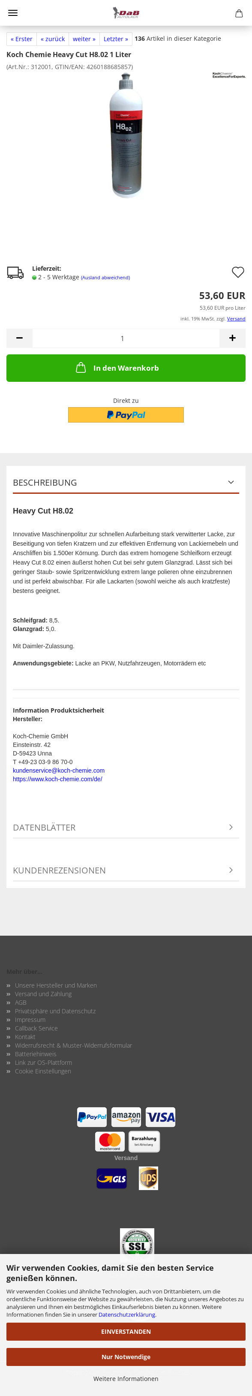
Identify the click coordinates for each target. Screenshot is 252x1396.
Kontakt (25, 1037)
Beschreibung (45, 482)
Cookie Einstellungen (43, 1071)
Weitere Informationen (126, 1379)
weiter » (84, 39)
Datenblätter (44, 827)
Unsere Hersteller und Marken (56, 985)
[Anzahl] (126, 338)
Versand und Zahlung (43, 994)
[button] (19, 338)
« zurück (53, 39)
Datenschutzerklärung (127, 1314)
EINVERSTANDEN (126, 1331)
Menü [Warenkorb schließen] (13, 12)
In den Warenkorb (116, 367)
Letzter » (116, 39)
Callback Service (36, 1028)
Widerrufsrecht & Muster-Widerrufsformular (73, 1045)
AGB (21, 1002)
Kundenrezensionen (59, 870)
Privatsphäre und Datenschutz (55, 1011)
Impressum (30, 1019)
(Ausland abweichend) (105, 277)
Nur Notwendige (126, 1357)
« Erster (22, 39)
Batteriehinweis (36, 1054)
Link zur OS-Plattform (43, 1062)
